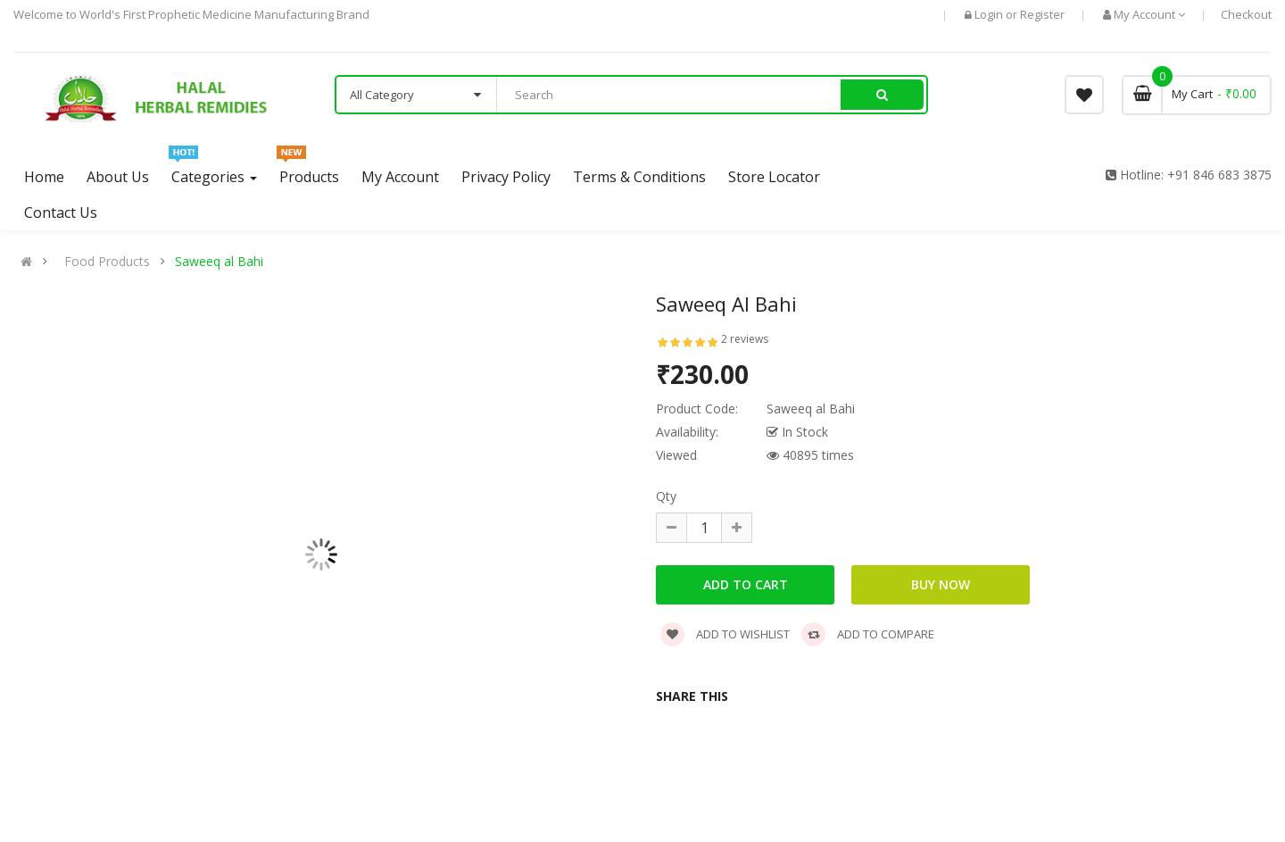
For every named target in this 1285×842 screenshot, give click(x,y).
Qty (666, 496)
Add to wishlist (725, 634)
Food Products (107, 261)
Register (1042, 14)
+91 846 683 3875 (1219, 174)
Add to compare (867, 634)
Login (990, 14)
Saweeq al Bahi (219, 261)
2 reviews (744, 338)
